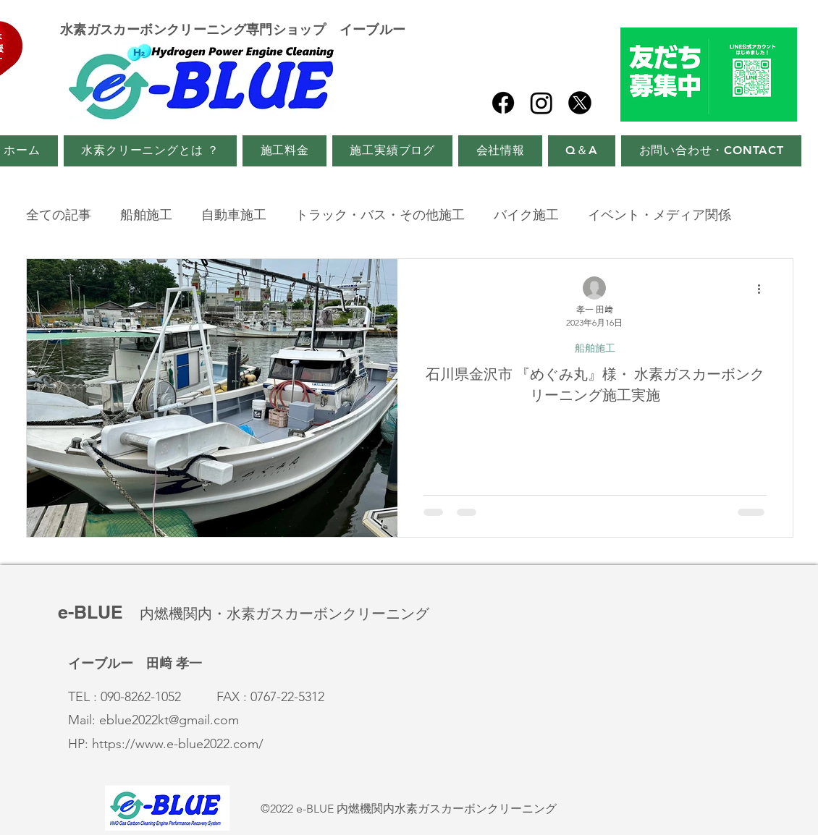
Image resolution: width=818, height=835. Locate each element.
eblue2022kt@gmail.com (169, 720)
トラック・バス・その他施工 (380, 215)
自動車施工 (233, 215)
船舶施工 (146, 215)
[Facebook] (503, 102)
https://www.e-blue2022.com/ (177, 744)
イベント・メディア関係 (659, 215)
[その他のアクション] (764, 288)
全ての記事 (58, 215)
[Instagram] (541, 102)
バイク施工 (526, 215)
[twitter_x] (579, 102)
